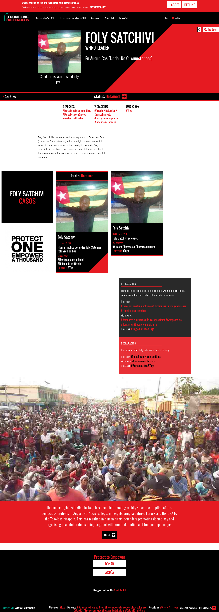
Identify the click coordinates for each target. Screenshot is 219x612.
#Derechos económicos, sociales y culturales (74, 116)
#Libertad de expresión (133, 311)
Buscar (123, 18)
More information (98, 7)
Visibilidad (109, 18)
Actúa (177, 18)
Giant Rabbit (120, 590)
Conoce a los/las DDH (45, 18)
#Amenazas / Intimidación (135, 320)
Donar (167, 18)
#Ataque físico (157, 320)
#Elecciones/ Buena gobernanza (169, 306)
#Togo (129, 111)
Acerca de (95, 18)
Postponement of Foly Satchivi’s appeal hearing (145, 350)
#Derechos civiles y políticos (77, 111)
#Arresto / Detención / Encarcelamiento (105, 112)
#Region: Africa (139, 329)
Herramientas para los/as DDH (73, 18)
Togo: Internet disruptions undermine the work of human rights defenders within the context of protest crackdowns (153, 292)
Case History (10, 96)
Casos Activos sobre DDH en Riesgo (193, 608)
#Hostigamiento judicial (106, 118)
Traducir (212, 29)
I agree (174, 4)
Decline (189, 4)
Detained (113, 96)
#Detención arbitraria (105, 122)
